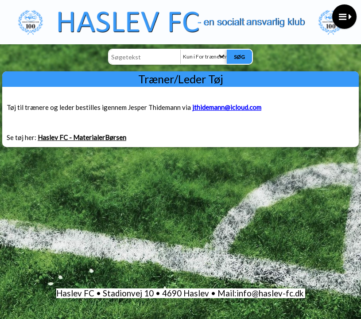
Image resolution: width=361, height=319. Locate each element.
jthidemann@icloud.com (226, 107)
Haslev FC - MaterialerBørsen (82, 137)
